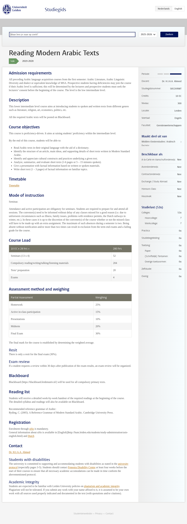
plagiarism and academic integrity (101, 486)
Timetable (14, 185)
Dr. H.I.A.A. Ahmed (19, 452)
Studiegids (55, 10)
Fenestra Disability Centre (81, 467)
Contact (109, 513)
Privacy (98, 513)
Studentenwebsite (83, 513)
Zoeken (169, 34)
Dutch (31, 436)
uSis (31, 428)
